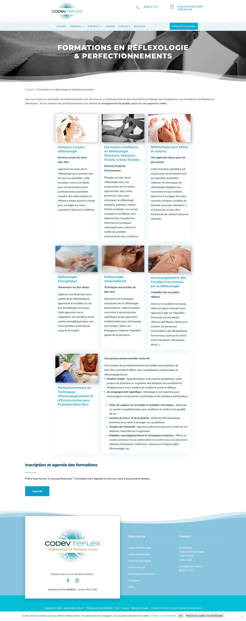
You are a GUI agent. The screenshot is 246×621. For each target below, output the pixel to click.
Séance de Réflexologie (140, 547)
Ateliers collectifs (137, 567)
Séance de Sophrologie (140, 560)
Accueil (61, 26)
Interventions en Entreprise (141, 573)
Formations (134, 580)
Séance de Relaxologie (139, 554)
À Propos (93, 26)
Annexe (125, 608)
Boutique (139, 26)
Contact (124, 26)
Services (75, 26)
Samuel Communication (190, 608)
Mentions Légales (139, 608)
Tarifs (131, 587)
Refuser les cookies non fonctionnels (204, 615)
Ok (180, 615)
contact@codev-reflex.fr (191, 566)
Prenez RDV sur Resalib (183, 26)
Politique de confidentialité (163, 615)
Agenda (110, 26)
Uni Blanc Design (168, 608)
